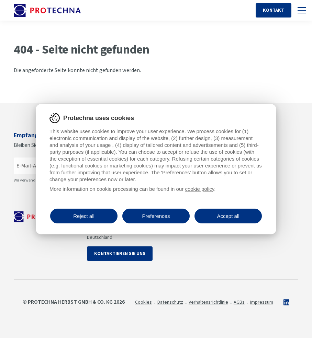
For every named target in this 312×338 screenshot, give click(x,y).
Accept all (228, 216)
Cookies (143, 302)
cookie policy (199, 189)
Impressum (261, 302)
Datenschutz (170, 302)
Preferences (156, 216)
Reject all (83, 216)
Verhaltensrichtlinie (208, 302)
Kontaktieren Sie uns (119, 253)
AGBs (239, 302)
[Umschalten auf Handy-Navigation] (301, 10)
